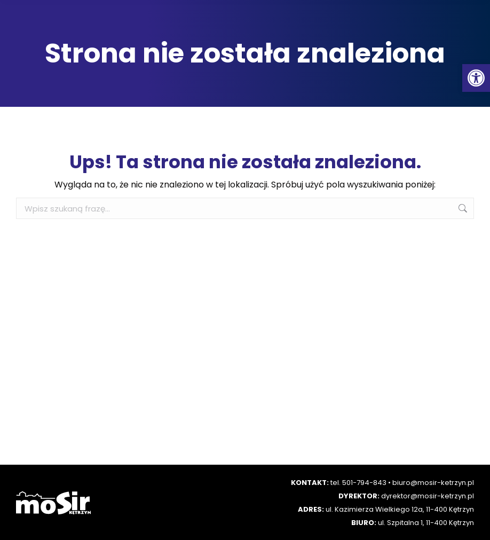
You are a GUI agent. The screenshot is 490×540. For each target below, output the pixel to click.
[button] (476, 78)
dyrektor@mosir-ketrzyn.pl (427, 496)
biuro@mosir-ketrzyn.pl (433, 483)
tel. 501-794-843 (358, 483)
